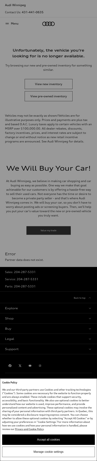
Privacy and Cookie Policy (29, 429)
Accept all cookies (48, 439)
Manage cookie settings (48, 451)
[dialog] (48, 420)
